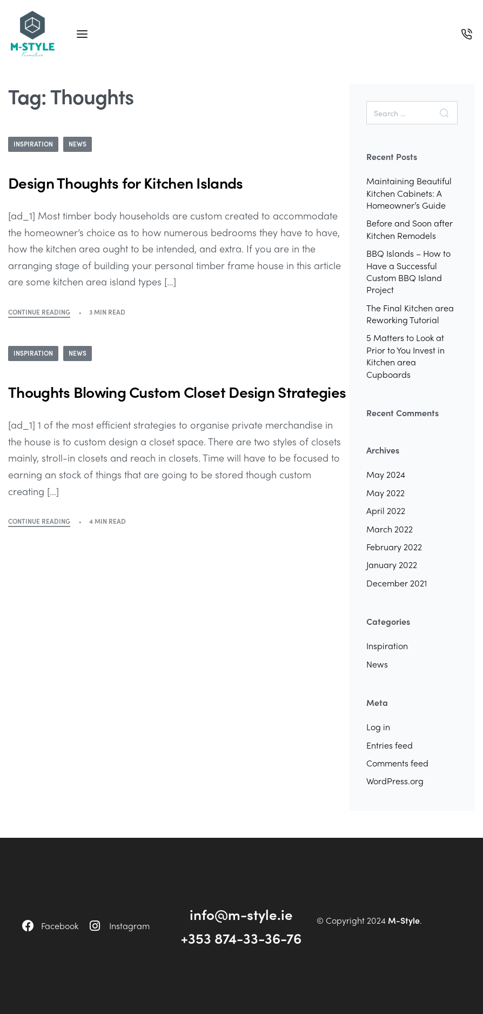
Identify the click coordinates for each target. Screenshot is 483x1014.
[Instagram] (95, 926)
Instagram (129, 925)
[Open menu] (82, 34)
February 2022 (394, 547)
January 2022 (391, 564)
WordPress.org (395, 781)
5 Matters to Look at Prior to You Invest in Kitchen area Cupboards (405, 355)
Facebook (59, 925)
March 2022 (389, 529)
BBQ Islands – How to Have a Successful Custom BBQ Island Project (408, 271)
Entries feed (389, 745)
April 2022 (385, 510)
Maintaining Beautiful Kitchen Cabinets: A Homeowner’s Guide (409, 193)
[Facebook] (28, 926)
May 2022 (385, 492)
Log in (378, 727)
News (77, 144)
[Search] (444, 112)
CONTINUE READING (39, 312)
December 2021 (396, 583)
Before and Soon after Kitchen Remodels (409, 229)
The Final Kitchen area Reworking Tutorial (410, 314)
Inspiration (33, 144)
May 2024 (385, 474)
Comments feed (397, 763)
